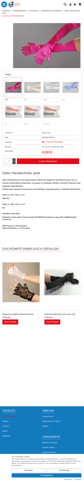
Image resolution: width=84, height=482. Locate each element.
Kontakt (45, 426)
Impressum (77, 479)
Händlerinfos (51, 436)
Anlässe (5, 421)
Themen (5, 426)
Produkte (9, 410)
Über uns (48, 410)
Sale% (4, 431)
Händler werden (48, 447)
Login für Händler (49, 452)
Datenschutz (68, 479)
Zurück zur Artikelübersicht (13, 16)
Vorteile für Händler (49, 442)
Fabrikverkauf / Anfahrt (51, 421)
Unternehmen (47, 416)
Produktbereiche (8, 416)
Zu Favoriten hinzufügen (52, 142)
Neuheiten (6, 436)
